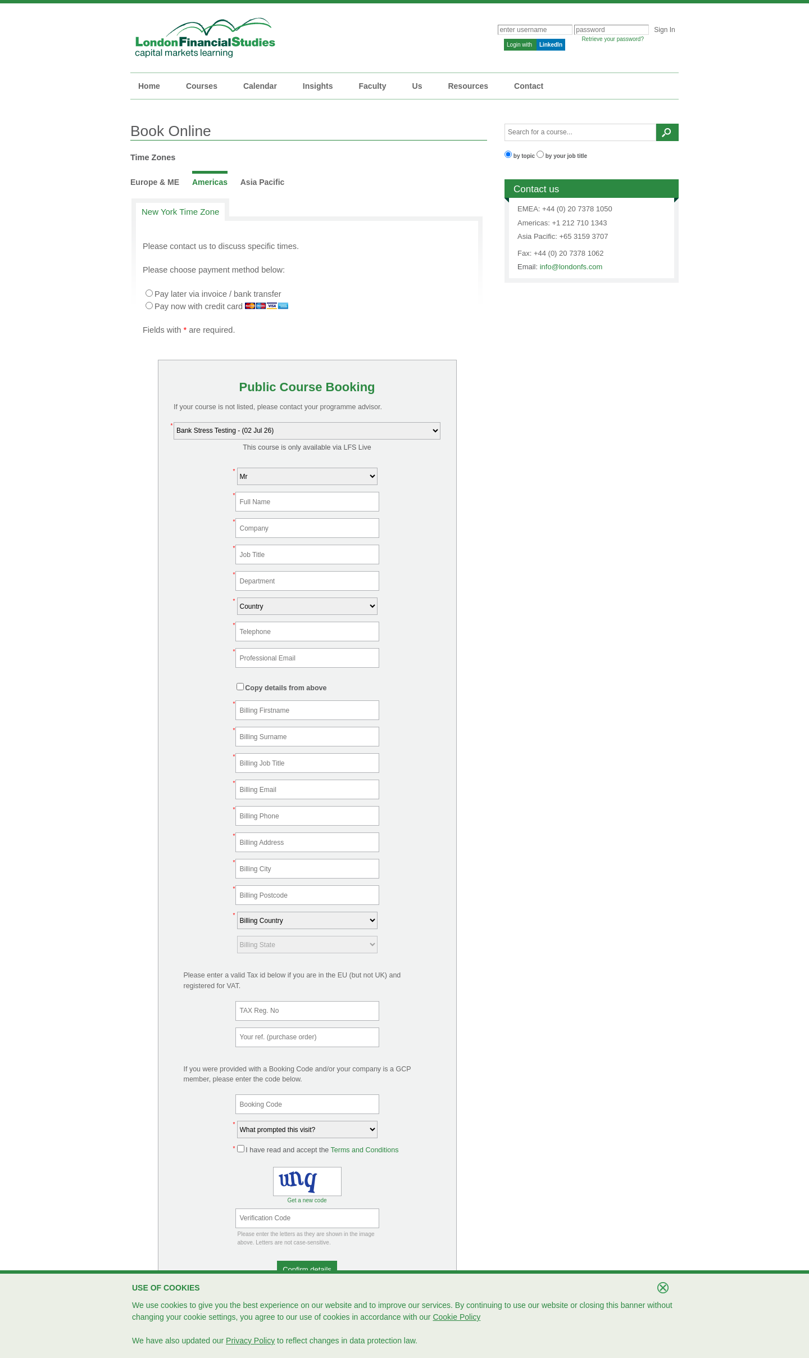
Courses (201, 86)
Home (149, 86)
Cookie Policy (456, 1316)
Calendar (260, 86)
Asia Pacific (262, 182)
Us (417, 86)
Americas (210, 182)
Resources (468, 86)
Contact (528, 86)
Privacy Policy (250, 1340)
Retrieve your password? (612, 39)
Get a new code (306, 1200)
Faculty (373, 86)
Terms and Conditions (365, 1150)
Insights (318, 86)
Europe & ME (154, 182)
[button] (307, 1269)
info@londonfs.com (571, 266)
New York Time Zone (180, 211)
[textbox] (580, 132)
